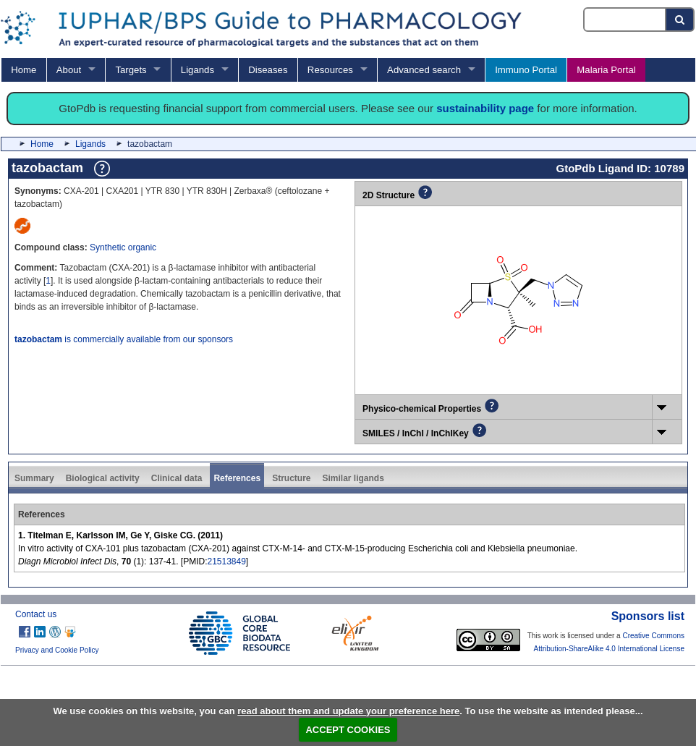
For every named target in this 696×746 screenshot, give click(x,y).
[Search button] (680, 19)
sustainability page (485, 108)
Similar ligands (352, 478)
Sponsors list (647, 616)
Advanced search (424, 69)
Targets (130, 69)
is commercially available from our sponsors (123, 339)
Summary (34, 478)
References (236, 478)
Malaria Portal (606, 69)
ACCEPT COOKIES (347, 729)
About (68, 69)
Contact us (35, 614)
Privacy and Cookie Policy (57, 650)
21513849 (226, 561)
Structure (291, 478)
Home (23, 69)
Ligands (197, 69)
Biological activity (103, 478)
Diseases (267, 69)
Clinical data (177, 478)
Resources (330, 69)
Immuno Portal (526, 69)
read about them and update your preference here (348, 710)
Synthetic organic (123, 247)
